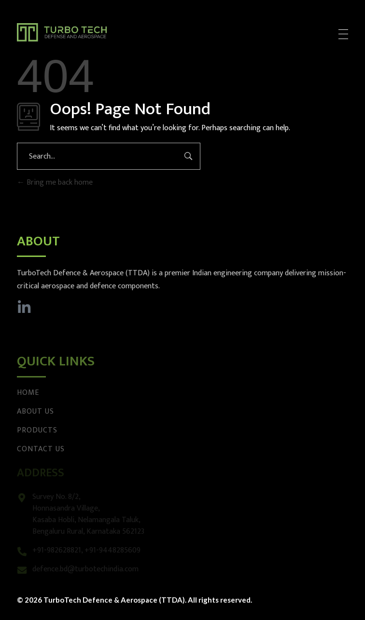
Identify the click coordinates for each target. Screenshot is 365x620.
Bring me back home (55, 182)
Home (28, 392)
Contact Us (41, 449)
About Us (35, 411)
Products (37, 430)
